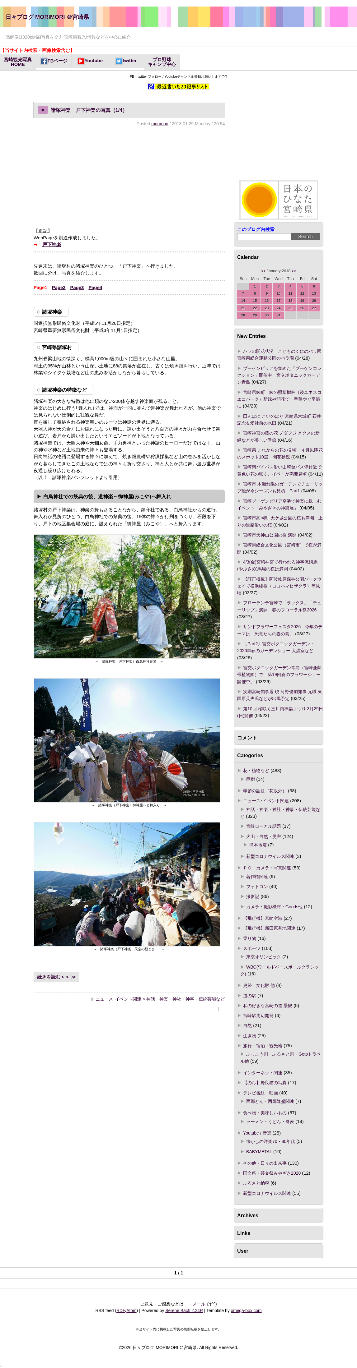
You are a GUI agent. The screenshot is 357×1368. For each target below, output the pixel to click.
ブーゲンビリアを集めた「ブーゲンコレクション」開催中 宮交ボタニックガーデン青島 (279, 375)
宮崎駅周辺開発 (258, 1015)
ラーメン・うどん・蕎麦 (270, 1121)
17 (279, 300)
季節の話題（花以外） (265, 790)
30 (267, 315)
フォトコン (257, 886)
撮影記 (252, 896)
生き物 (249, 1035)
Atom (131, 1310)
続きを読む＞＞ (53, 976)
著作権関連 (257, 876)
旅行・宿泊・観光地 (262, 1045)
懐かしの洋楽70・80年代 (270, 1141)
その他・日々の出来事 (265, 1163)
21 (243, 308)
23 (267, 308)
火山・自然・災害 (263, 836)
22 (255, 308)
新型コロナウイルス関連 (270, 856)
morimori (159, 123)
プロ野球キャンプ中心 (162, 62)
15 (255, 300)
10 (279, 293)
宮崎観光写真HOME (18, 62)
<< (263, 271)
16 (267, 300)
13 (314, 293)
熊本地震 (258, 844)
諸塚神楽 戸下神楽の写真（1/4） (82, 110)
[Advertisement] (129, 176)
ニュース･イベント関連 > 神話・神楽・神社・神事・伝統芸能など (160, 999)
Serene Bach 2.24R (184, 1310)
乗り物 (249, 938)
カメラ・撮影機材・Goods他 (274, 906)
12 (302, 293)
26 (302, 308)
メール (198, 1303)
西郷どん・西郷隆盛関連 (270, 1101)
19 (302, 300)
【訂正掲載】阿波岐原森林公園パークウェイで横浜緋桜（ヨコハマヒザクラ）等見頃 (279, 586)
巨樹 (250, 779)
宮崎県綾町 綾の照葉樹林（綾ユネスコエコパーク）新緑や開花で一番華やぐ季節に (279, 399)
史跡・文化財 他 (259, 985)
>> (294, 271)
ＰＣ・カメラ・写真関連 (267, 867)
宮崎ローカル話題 (263, 826)
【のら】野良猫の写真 (265, 1082)
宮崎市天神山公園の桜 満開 (270, 534)
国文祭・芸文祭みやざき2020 (272, 1173)
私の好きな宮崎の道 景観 (267, 1005)
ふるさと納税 (256, 1183)
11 (291, 293)
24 (279, 308)
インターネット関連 (262, 1072)
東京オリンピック (263, 956)
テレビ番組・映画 (260, 1092)
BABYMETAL (259, 1151)
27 (314, 308)
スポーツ (252, 948)
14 (243, 300)
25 (291, 308)
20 (314, 300)
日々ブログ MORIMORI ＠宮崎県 (47, 17)
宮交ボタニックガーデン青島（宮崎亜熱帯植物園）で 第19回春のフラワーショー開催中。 (279, 674)
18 (291, 300)
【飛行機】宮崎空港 (262, 918)
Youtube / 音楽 (257, 1133)
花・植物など (256, 770)
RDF (120, 1310)
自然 (247, 1025)
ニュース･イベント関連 (266, 800)
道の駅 (249, 995)
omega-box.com (246, 1310)
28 (243, 315)
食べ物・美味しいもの (265, 1112)
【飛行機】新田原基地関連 (269, 928)
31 (279, 315)
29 (255, 315)
